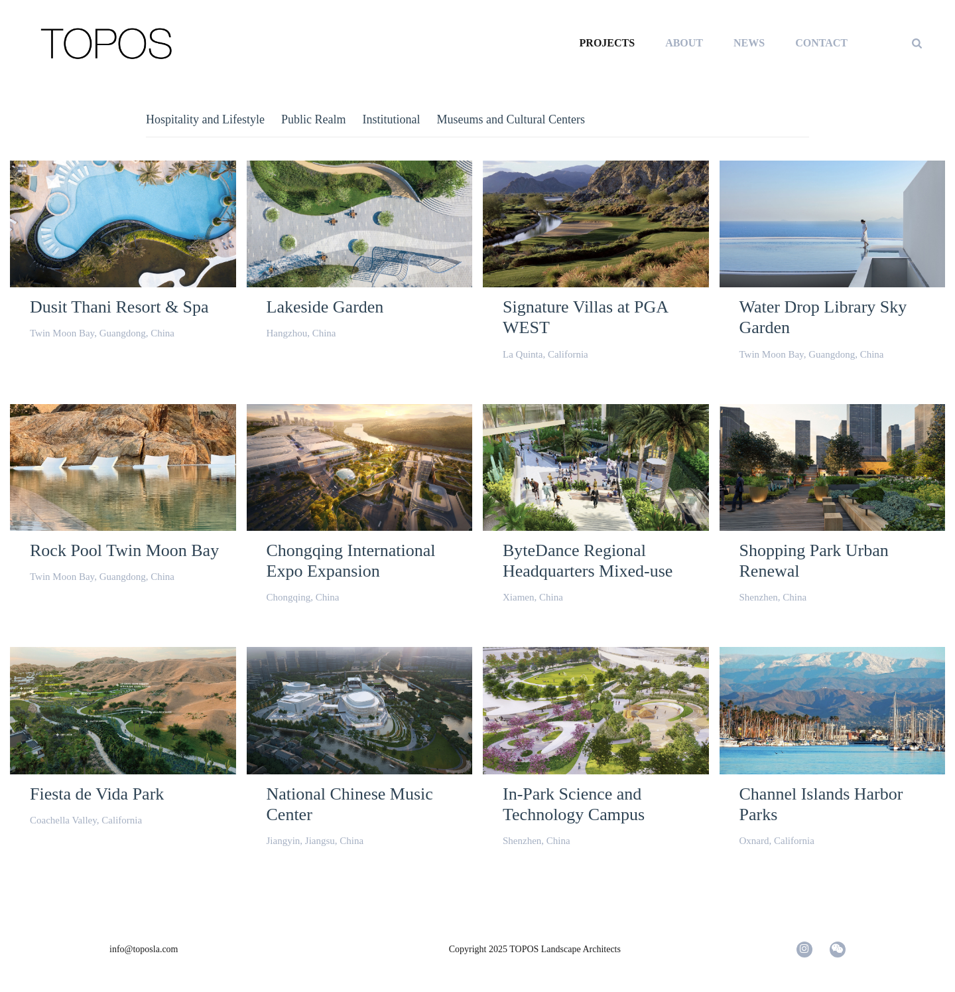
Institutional (391, 119)
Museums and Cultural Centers (510, 119)
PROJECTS (607, 42)
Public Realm (313, 119)
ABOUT (684, 42)
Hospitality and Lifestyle (205, 119)
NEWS (749, 42)
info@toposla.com (143, 949)
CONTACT (821, 42)
